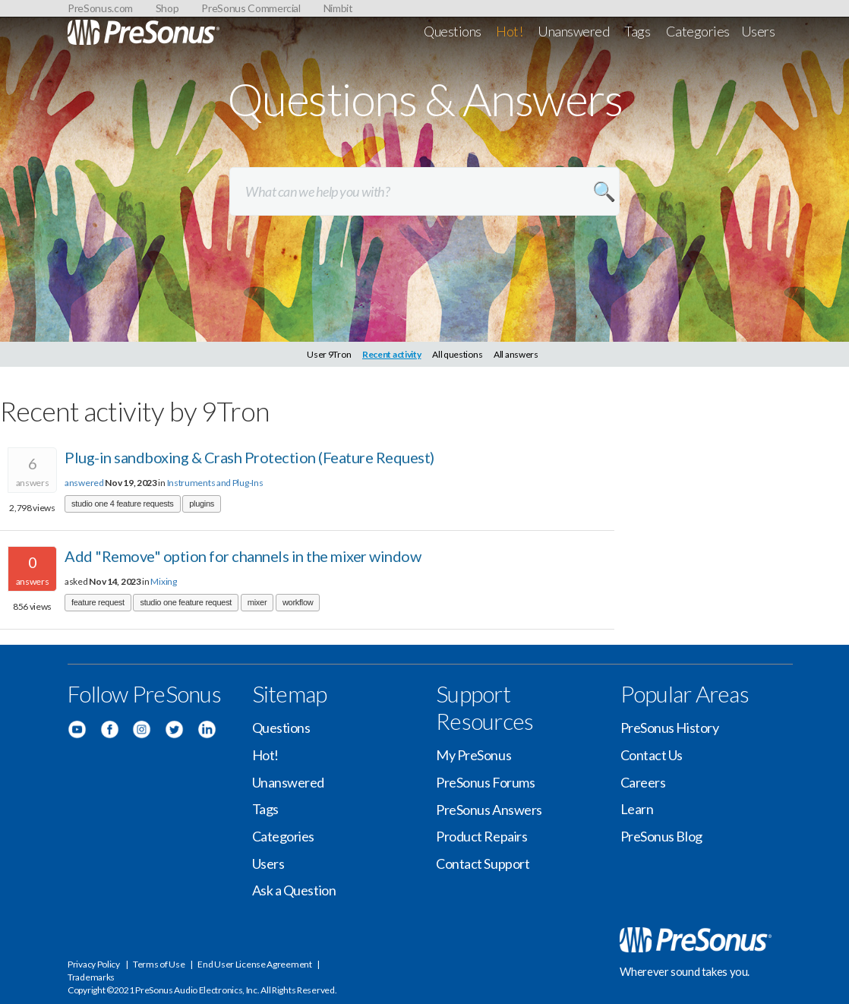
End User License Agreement (254, 964)
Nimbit (338, 8)
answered (84, 482)
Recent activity (391, 354)
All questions (457, 354)
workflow (298, 602)
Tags (637, 31)
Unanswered (574, 31)
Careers (643, 782)
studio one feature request (186, 602)
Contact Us (651, 755)
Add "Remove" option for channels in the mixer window (243, 556)
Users (758, 31)
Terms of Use (159, 964)
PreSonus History (669, 727)
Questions (452, 31)
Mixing (163, 581)
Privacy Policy (94, 964)
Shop (167, 8)
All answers (516, 354)
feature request (98, 602)
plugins (201, 503)
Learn (637, 808)
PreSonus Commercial (250, 8)
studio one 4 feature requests (122, 503)
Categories (698, 31)
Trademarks (91, 977)
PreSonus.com (100, 8)
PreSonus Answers (489, 809)
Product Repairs (481, 836)
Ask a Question (294, 890)
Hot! (509, 31)
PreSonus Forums (485, 782)
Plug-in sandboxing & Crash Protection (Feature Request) (249, 457)
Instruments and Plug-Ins (215, 482)
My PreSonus (473, 755)
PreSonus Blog (661, 836)
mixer (257, 602)
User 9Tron (329, 354)
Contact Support (482, 863)
